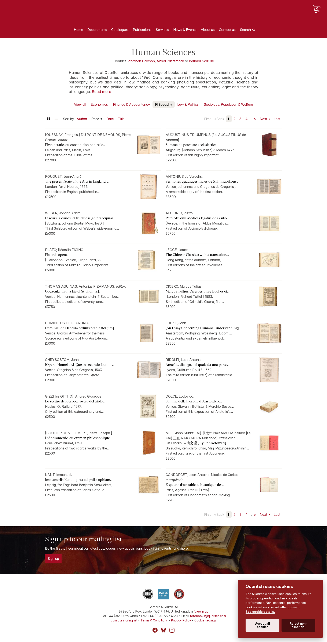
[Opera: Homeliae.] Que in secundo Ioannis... (79, 365)
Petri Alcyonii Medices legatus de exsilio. (196, 218)
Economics (99, 104)
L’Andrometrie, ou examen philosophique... (78, 438)
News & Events (184, 30)
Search (245, 30)
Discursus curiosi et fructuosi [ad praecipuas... (80, 218)
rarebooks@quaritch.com (208, 616)
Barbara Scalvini (201, 61)
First (207, 119)
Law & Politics (188, 104)
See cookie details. (260, 611)
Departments (97, 30)
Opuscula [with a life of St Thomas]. (72, 291)
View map (201, 611)
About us (208, 30)
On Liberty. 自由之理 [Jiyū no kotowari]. (196, 443)
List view (56, 119)
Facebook (155, 630)
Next (264, 119)
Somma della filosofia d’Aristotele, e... (194, 401)
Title (121, 119)
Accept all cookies (262, 625)
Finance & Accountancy (131, 104)
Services (162, 30)
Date (110, 119)
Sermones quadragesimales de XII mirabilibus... (202, 181)
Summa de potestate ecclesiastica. (191, 145)
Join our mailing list (124, 620)
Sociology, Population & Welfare (228, 104)
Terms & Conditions (154, 620)
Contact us (227, 30)
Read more (101, 91)
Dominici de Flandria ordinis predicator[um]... (80, 328)
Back (220, 119)
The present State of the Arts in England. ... (77, 181)
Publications (142, 30)
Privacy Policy (181, 620)
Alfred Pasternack (170, 61)
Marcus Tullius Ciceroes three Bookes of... (197, 291)
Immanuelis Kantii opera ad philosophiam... (78, 480)
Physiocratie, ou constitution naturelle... (75, 145)
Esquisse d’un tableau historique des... (195, 485)
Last (277, 119)
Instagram (171, 630)
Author (82, 119)
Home (78, 30)
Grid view (48, 119)
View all (80, 104)
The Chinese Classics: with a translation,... (197, 255)
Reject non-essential (298, 625)
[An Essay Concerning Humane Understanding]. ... (204, 328)
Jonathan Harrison (141, 61)
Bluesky (163, 630)
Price (95, 119)
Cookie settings (205, 620)
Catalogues (120, 30)
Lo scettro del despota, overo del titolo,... (75, 401)
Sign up (53, 558)
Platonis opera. (56, 255)
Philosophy (163, 104)
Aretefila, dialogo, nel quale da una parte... (197, 365)
